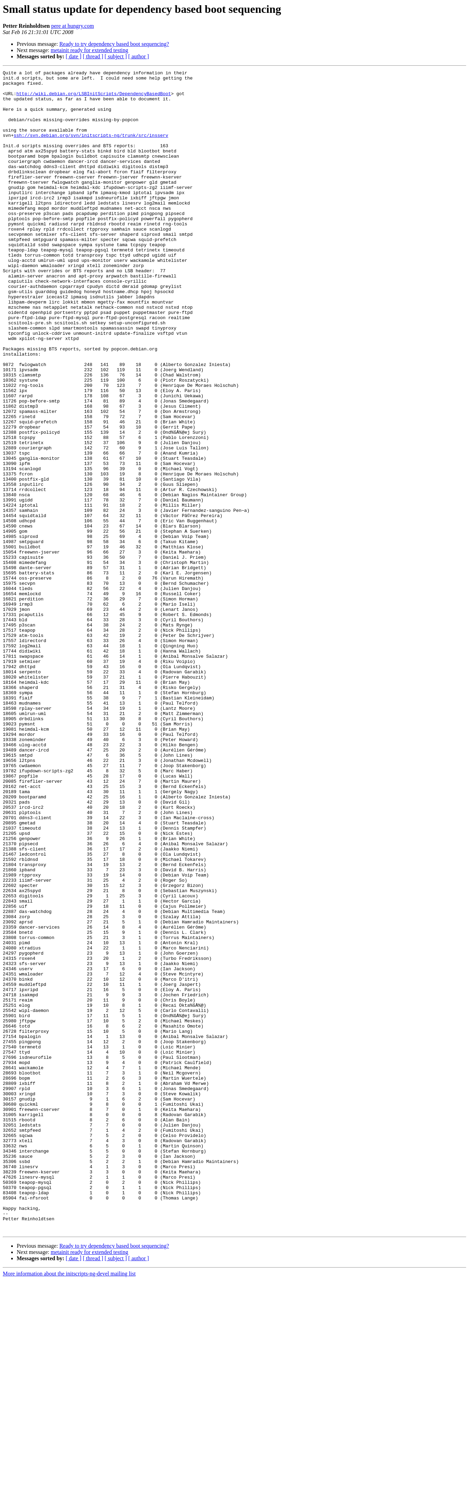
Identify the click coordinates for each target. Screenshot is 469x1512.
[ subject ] (116, 56)
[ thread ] (93, 56)
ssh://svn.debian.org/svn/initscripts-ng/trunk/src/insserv (91, 149)
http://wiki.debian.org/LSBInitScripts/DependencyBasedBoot (93, 98)
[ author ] (138, 56)
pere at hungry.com (72, 26)
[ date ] (73, 56)
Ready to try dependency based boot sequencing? (114, 44)
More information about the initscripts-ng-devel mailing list (69, 1506)
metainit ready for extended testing (89, 50)
